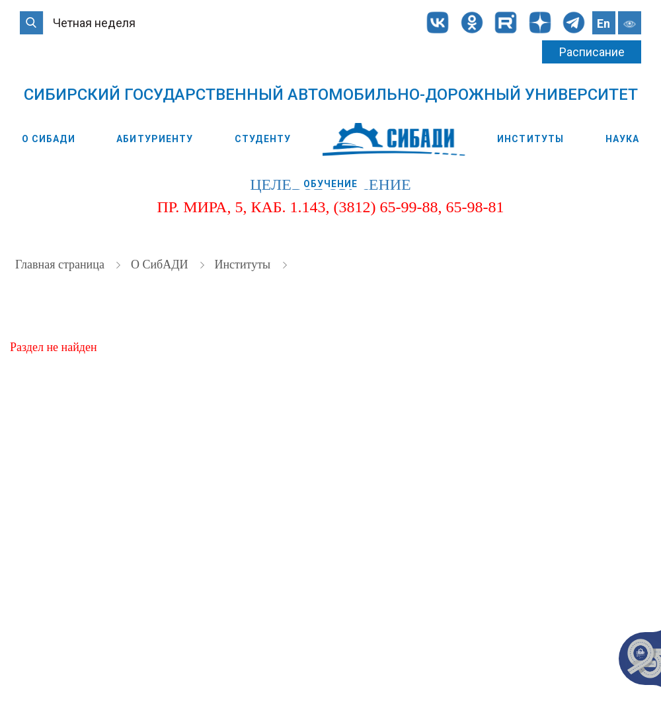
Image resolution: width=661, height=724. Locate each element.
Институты (530, 139)
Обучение (330, 184)
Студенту (263, 139)
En (603, 23)
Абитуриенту (154, 139)
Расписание (592, 52)
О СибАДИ (48, 139)
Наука (622, 139)
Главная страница (61, 267)
